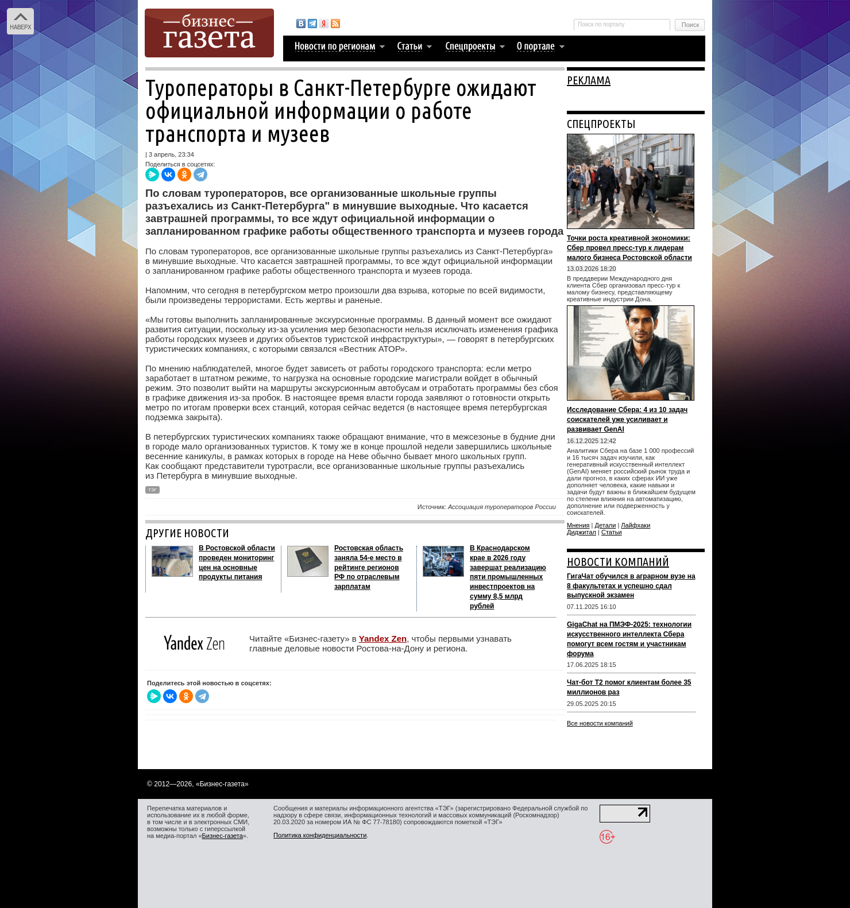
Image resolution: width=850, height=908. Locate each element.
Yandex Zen (383, 638)
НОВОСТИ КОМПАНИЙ (618, 561)
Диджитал (581, 532)
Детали (605, 525)
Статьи (611, 532)
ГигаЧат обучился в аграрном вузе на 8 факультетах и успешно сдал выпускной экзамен (631, 586)
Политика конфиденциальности (319, 835)
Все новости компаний (600, 723)
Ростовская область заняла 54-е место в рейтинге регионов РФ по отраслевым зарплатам (368, 567)
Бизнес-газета (222, 835)
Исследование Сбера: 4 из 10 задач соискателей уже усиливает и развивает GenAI (627, 419)
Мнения (578, 525)
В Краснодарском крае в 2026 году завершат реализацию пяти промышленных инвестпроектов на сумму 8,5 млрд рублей (508, 577)
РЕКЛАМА (589, 80)
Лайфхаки (635, 525)
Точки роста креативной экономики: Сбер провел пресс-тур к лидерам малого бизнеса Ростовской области (629, 248)
